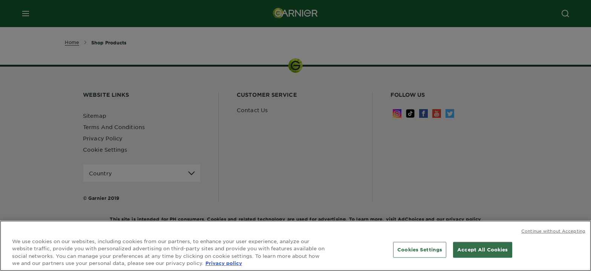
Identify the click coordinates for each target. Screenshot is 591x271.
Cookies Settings (419, 250)
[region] (295, 246)
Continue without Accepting (553, 230)
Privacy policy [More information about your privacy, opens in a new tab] (223, 263)
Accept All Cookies (482, 250)
